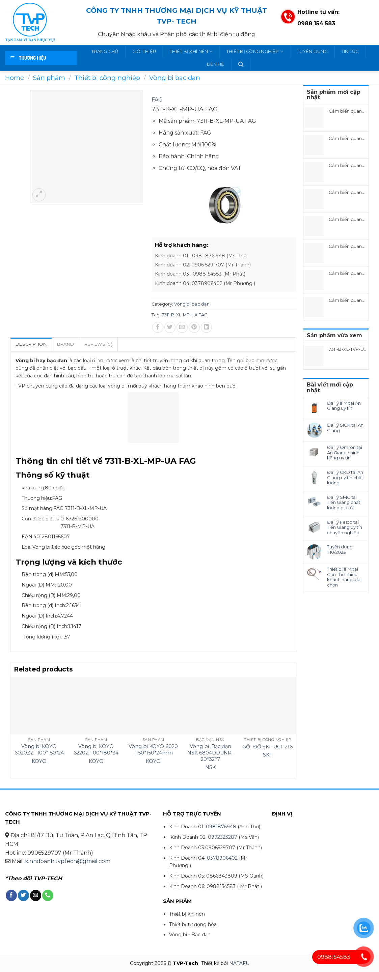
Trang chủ (104, 51)
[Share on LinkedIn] (206, 327)
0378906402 (222, 858)
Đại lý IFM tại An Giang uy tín (344, 406)
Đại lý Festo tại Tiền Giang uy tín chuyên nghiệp (344, 527)
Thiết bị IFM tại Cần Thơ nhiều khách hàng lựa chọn (343, 577)
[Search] (241, 64)
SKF (267, 755)
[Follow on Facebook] (11, 895)
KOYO (39, 761)
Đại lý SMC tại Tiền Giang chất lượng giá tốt (343, 502)
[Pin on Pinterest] (194, 327)
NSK (210, 767)
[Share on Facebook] (157, 327)
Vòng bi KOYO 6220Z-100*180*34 (96, 749)
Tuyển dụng (312, 51)
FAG (157, 99)
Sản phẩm (49, 78)
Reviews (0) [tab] (98, 344)
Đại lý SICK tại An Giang (345, 428)
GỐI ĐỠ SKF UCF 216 (267, 747)
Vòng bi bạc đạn (174, 78)
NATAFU (239, 963)
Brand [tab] (65, 344)
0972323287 (222, 837)
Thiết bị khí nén (191, 51)
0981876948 (221, 827)
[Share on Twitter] (169, 327)
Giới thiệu (144, 51)
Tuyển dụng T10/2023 (340, 549)
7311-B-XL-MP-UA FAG (185, 314)
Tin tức (350, 51)
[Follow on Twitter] (23, 895)
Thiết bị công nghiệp (254, 51)
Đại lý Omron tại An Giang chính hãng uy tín (344, 452)
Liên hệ (215, 64)
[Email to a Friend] (182, 327)
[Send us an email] (35, 895)
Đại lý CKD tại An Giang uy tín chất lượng (345, 477)
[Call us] (47, 895)
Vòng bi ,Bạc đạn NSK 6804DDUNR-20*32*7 (210, 752)
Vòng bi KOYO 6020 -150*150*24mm (153, 749)
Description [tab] (31, 344)
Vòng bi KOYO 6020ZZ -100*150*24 (39, 749)
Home (14, 78)
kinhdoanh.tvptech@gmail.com (67, 861)
